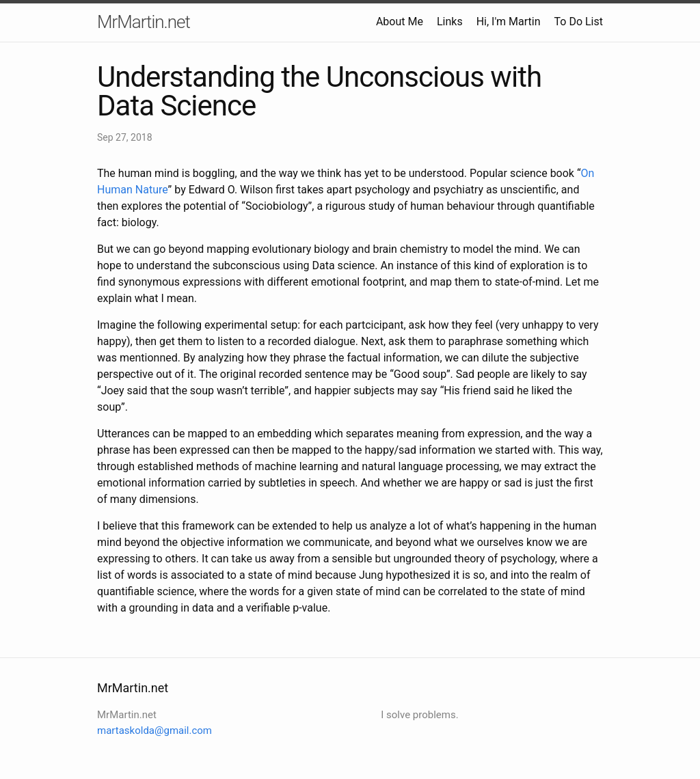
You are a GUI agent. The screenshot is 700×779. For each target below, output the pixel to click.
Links (450, 21)
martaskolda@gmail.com (154, 730)
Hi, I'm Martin (508, 21)
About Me (399, 21)
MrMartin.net (143, 22)
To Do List (578, 21)
